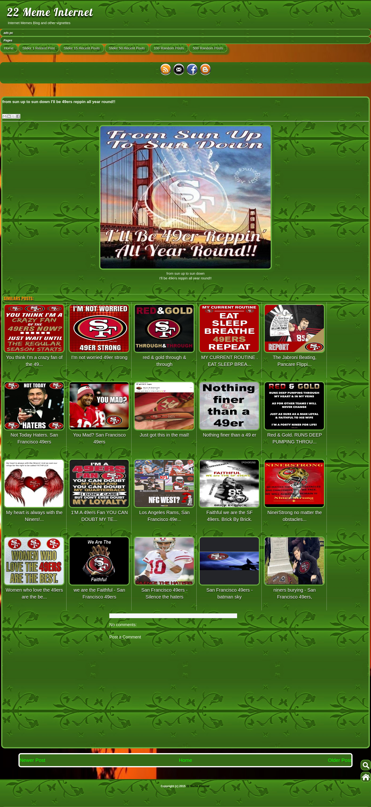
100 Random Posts (169, 48)
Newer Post (32, 760)
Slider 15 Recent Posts (82, 48)
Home (8, 48)
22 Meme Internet (50, 12)
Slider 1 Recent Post (38, 48)
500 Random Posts (208, 48)
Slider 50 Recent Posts (127, 48)
